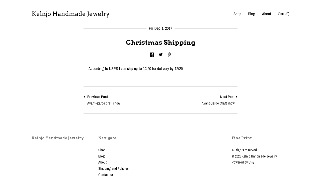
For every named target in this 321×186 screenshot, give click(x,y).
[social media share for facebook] (152, 55)
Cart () (283, 13)
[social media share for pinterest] (170, 55)
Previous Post (122, 100)
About (266, 13)
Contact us (106, 174)
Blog (251, 13)
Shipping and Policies (113, 168)
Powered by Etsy (243, 162)
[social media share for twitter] (160, 55)
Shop (237, 13)
